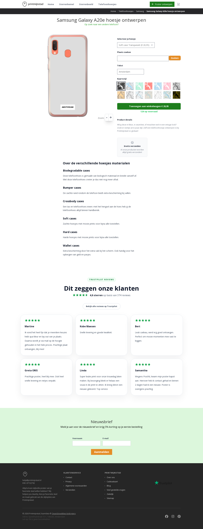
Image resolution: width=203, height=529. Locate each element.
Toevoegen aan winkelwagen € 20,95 (149, 106)
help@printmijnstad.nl (31, 480)
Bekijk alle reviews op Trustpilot (101, 306)
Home (51, 4)
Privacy (69, 481)
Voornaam (77, 438)
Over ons (111, 477)
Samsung (140, 11)
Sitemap (110, 498)
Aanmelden (101, 452)
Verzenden (70, 490)
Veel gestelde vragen (116, 490)
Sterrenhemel (66, 4)
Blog (109, 485)
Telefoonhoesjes (107, 4)
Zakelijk (110, 494)
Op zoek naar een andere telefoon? (101, 24)
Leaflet (87, 118)
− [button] (48, 37)
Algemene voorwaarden (76, 485)
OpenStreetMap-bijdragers (64, 513)
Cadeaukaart (112, 481)
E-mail (106, 438)
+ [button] (48, 34)
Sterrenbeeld (86, 4)
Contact (69, 477)
